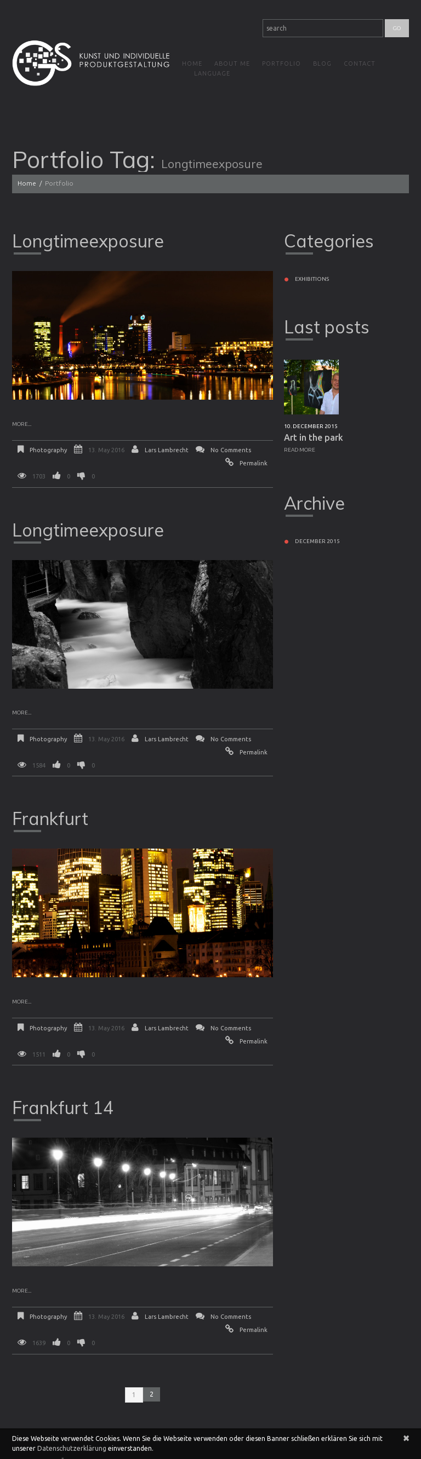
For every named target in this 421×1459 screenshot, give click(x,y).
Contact (360, 63)
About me (232, 63)
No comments (230, 450)
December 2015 (317, 541)
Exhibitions (312, 279)
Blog (322, 63)
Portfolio (281, 63)
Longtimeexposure (88, 241)
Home (192, 63)
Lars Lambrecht (167, 450)
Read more (299, 450)
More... (21, 424)
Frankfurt (50, 818)
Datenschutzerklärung (71, 1448)
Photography (48, 450)
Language (212, 73)
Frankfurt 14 (62, 1107)
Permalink (254, 463)
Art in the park (313, 437)
